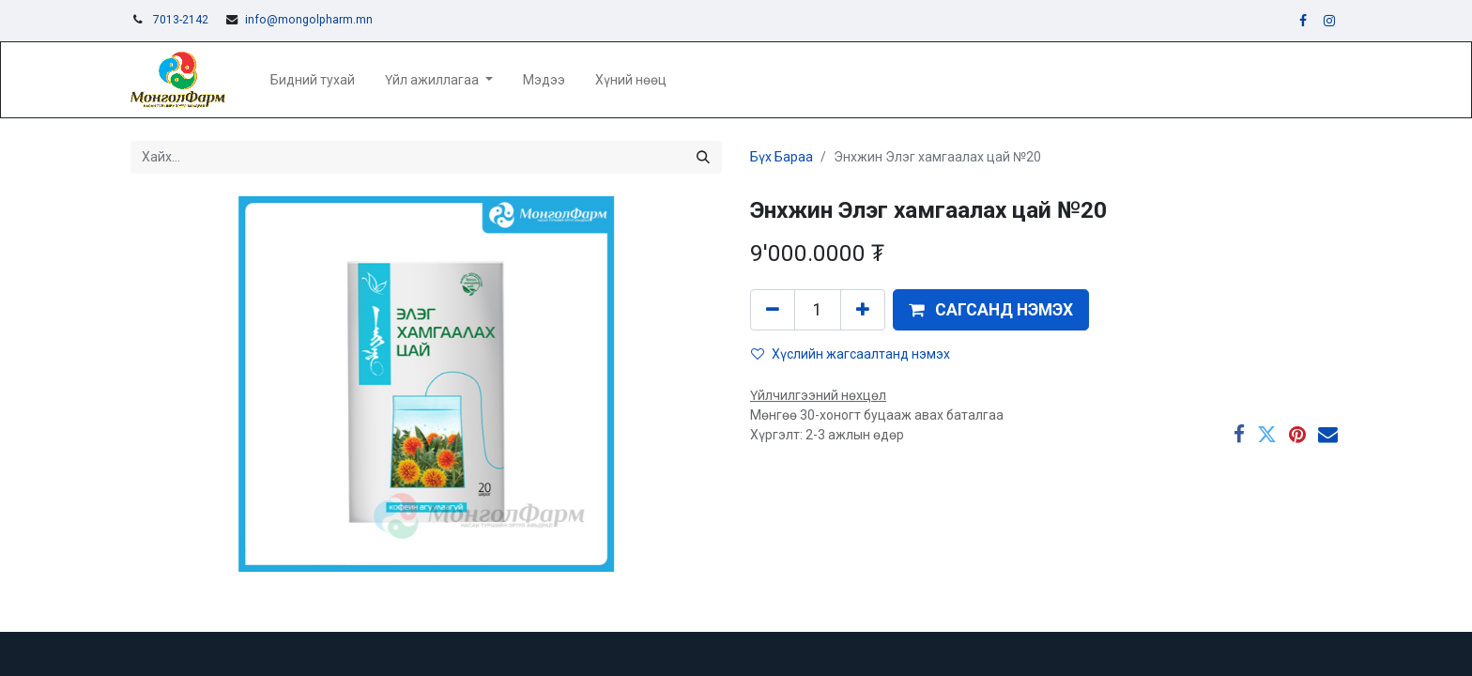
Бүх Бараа (781, 156)
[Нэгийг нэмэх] (862, 309)
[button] (991, 309)
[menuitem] (312, 80)
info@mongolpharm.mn (309, 19)
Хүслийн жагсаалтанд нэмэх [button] (850, 353)
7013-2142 (180, 19)
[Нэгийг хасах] (772, 309)
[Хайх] (703, 157)
